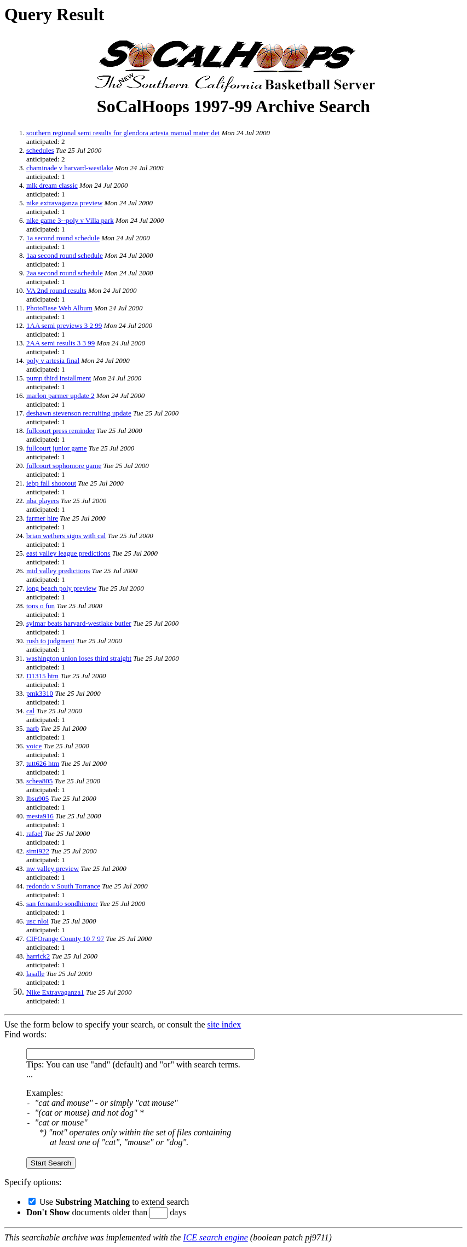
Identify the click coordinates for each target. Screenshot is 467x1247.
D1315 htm (42, 676)
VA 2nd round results (56, 290)
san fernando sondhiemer (62, 903)
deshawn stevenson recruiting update (78, 413)
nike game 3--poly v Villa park (70, 220)
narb (32, 728)
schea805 (39, 781)
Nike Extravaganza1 (55, 992)
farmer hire (42, 518)
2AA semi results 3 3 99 (60, 343)
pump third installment (58, 378)
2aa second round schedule (64, 273)
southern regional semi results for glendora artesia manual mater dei (123, 133)
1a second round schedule (63, 238)
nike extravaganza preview (64, 203)
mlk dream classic (52, 185)
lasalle (35, 973)
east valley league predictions (68, 553)
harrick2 (38, 956)
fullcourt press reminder (60, 430)
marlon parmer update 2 (60, 395)
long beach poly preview (61, 588)
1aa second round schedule (64, 255)
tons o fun (40, 606)
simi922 (37, 851)
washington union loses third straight (78, 658)
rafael (34, 833)
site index (224, 1024)
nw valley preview (52, 868)
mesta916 (40, 816)
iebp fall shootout (51, 483)
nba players (42, 501)
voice (34, 746)
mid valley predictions (58, 571)
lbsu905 (37, 798)
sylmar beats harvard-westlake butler (78, 623)
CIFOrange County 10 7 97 (65, 938)
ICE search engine (215, 1237)
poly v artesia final (52, 360)
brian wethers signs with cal (66, 536)
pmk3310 (39, 693)
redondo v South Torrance (63, 886)
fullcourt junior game (56, 448)
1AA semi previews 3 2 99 (64, 325)
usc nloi (37, 921)
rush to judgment (50, 641)
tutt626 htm (42, 763)
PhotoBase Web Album (59, 308)
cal (30, 711)
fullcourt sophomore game (63, 465)
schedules (40, 150)
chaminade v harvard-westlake (69, 168)
